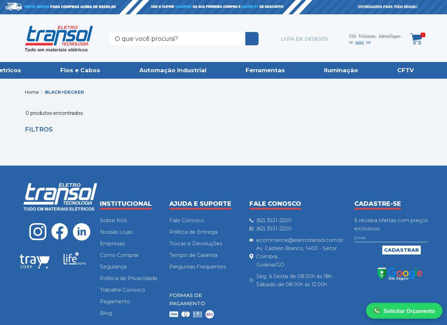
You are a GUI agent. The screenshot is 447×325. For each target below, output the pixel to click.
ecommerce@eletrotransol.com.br (299, 240)
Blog (106, 313)
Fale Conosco (186, 220)
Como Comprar (119, 255)
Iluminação (341, 70)
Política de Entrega (193, 232)
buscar (252, 38)
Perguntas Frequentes (197, 266)
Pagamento (115, 301)
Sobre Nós (113, 220)
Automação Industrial (172, 70)
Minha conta (339, 39)
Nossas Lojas (116, 232)
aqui (359, 41)
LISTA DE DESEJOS (304, 39)
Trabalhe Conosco (122, 290)
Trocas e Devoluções (195, 243)
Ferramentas (265, 70)
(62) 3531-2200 (274, 220)
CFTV (405, 70)
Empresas (112, 243)
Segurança (113, 266)
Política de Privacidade (128, 278)
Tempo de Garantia (193, 255)
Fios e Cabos (80, 70)
